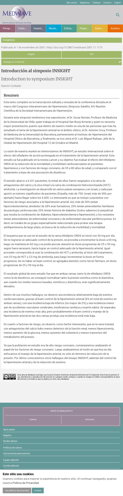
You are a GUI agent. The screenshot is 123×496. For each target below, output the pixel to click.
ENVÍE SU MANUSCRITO (61, 411)
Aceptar (37, 490)
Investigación (39, 28)
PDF (92, 54)
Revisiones (55, 28)
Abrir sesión (71, 2)
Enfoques (70, 28)
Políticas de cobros (12, 447)
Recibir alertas (10, 441)
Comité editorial (11, 465)
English (117, 2)
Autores (33, 419)
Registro (7, 435)
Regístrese (85, 2)
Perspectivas (9, 28)
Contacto (107, 2)
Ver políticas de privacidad (17, 490)
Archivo (115, 28)
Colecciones (24, 28)
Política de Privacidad (25, 482)
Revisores (89, 419)
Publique (96, 2)
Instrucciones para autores (16, 453)
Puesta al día (86, 28)
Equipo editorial (11, 460)
